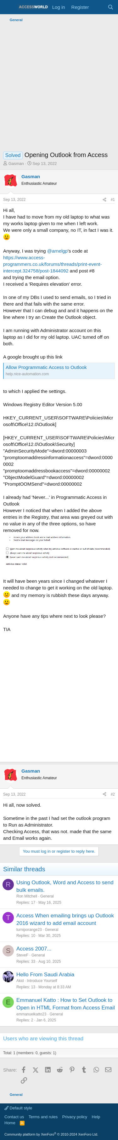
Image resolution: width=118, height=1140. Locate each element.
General (47, 896)
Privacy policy (74, 1116)
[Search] (110, 7)
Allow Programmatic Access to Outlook (46, 367)
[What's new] (98, 7)
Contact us (14, 1116)
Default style (18, 1108)
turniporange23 (29, 929)
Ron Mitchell (26, 896)
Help (96, 1116)
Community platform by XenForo (51, 1134)
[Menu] (8, 7)
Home (9, 1122)
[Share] (104, 199)
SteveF (22, 955)
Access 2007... (34, 949)
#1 (113, 199)
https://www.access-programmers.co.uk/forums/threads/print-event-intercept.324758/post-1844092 (52, 264)
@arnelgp (57, 251)
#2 (113, 794)
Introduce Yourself (42, 981)
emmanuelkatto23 (31, 1014)
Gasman (16, 163)
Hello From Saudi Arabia (45, 975)
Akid (20, 981)
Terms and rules (43, 1116)
